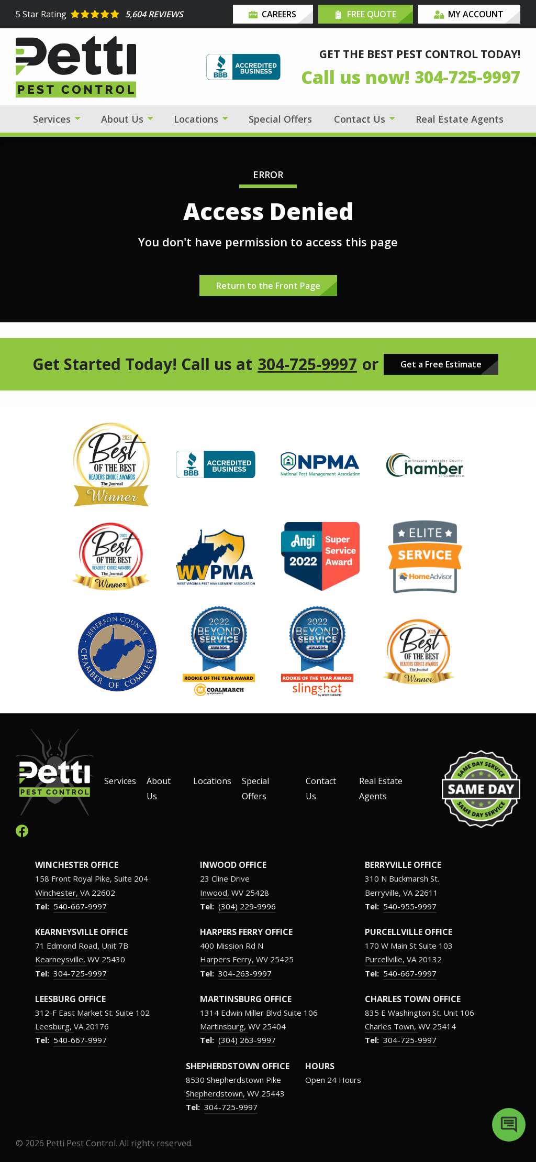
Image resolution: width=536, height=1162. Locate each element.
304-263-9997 (245, 973)
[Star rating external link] (123, 14)
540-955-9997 (410, 906)
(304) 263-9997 (247, 1040)
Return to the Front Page (268, 285)
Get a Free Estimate (441, 364)
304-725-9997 (307, 364)
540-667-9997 (80, 906)
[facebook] (22, 829)
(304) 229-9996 (247, 906)
